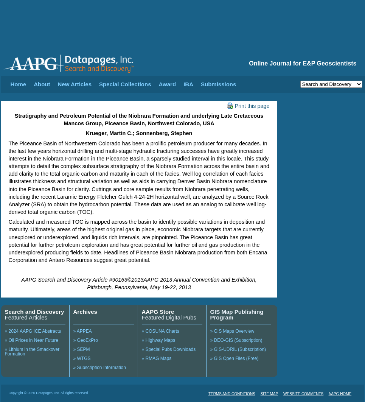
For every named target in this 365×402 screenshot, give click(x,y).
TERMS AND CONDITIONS (231, 394)
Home (18, 84)
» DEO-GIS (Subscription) (236, 340)
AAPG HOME (340, 394)
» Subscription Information (99, 367)
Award (167, 84)
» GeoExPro (85, 340)
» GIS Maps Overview (232, 331)
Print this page (248, 106)
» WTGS (82, 358)
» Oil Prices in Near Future (31, 340)
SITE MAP (269, 394)
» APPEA (82, 331)
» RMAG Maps (157, 358)
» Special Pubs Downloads (169, 349)
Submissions (218, 84)
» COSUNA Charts (160, 331)
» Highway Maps (159, 340)
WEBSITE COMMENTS (303, 394)
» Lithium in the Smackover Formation (32, 352)
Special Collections (125, 84)
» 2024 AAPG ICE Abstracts (33, 331)
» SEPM (81, 349)
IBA (188, 84)
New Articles (75, 84)
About (42, 84)
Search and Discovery (34, 312)
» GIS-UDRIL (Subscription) (238, 349)
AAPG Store (158, 312)
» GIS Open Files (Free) (234, 358)
